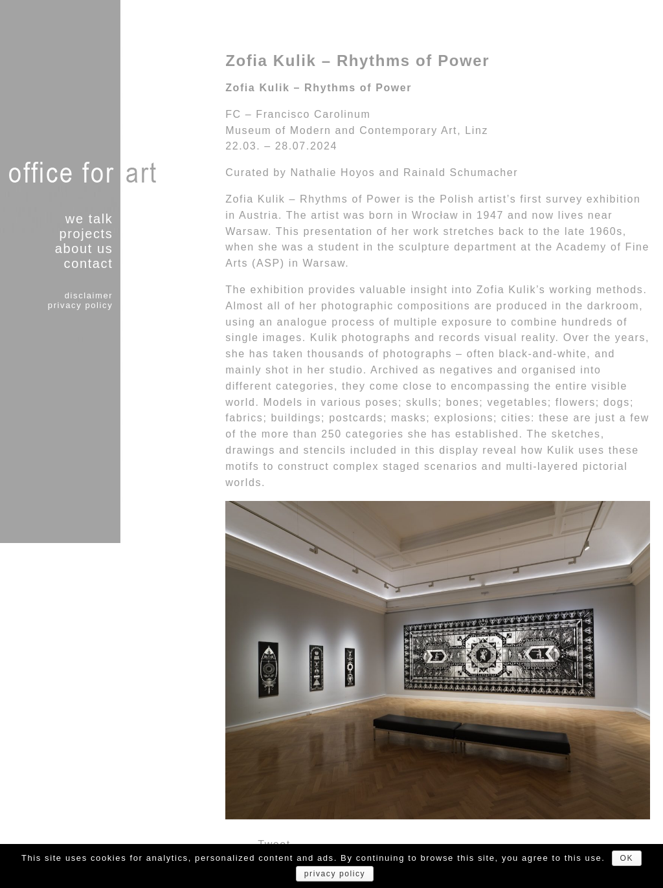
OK (627, 858)
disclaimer (89, 295)
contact (88, 263)
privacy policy (80, 305)
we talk (89, 219)
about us (84, 248)
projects (86, 234)
